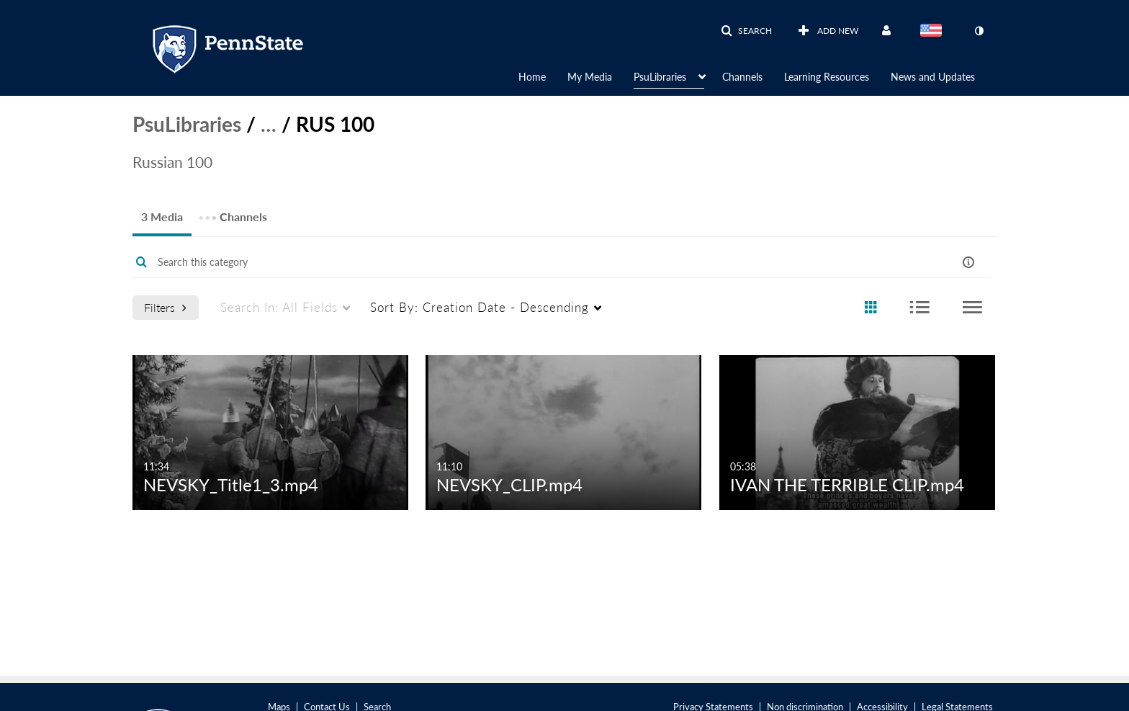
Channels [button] (742, 77)
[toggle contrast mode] (979, 31)
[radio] (870, 308)
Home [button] (532, 77)
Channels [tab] (232, 212)
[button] (746, 31)
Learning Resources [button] (826, 77)
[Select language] (934, 31)
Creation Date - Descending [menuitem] (479, 307)
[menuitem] (542, 76)
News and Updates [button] (933, 77)
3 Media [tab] (162, 216)
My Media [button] (589, 77)
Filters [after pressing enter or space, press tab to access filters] (165, 307)
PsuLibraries (186, 124)
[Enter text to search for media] (515, 262)
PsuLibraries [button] (660, 77)
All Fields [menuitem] (279, 307)
